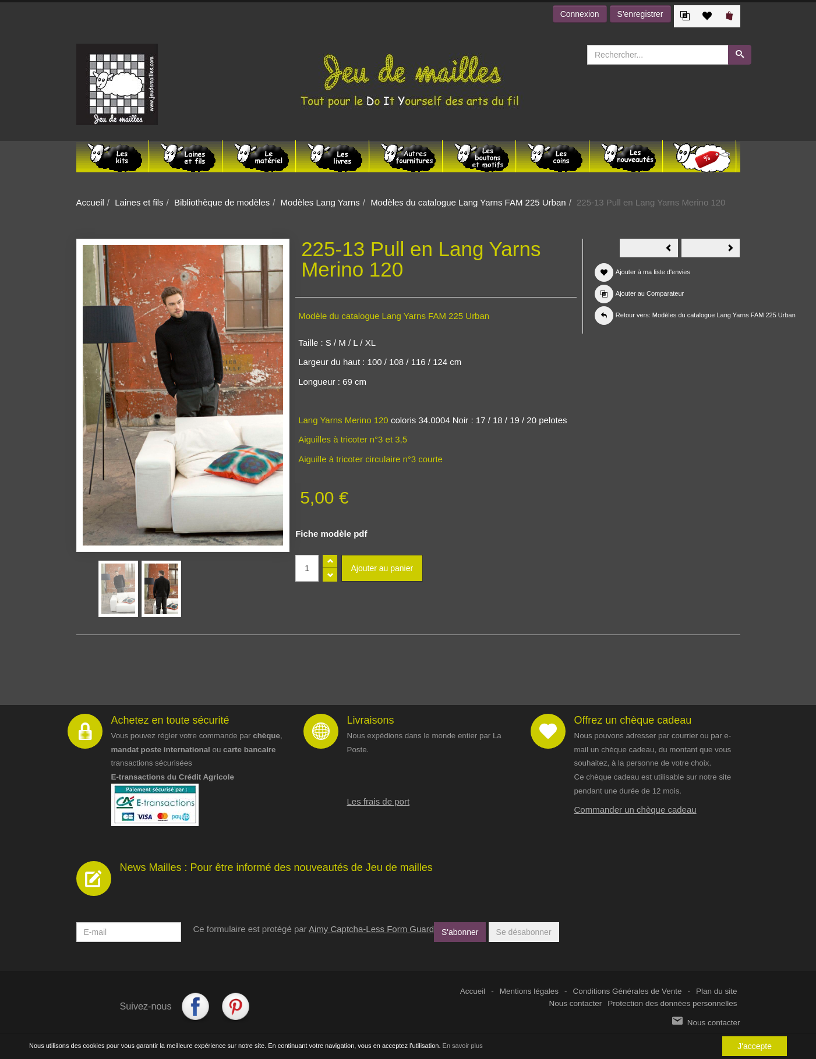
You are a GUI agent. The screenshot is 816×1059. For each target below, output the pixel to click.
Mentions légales (529, 991)
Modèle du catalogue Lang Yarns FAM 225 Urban (393, 316)
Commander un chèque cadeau (635, 809)
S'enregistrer (640, 14)
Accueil (90, 202)
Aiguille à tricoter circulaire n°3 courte (370, 459)
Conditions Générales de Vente (627, 991)
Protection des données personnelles (672, 1003)
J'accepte (754, 1046)
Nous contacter (575, 1003)
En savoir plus (463, 1045)
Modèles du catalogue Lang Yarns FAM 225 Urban (468, 202)
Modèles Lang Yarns (320, 202)
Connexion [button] (579, 14)
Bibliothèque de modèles (222, 202)
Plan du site (716, 991)
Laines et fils (139, 202)
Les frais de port (378, 801)
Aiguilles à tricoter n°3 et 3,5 (352, 439)
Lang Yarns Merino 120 (343, 420)
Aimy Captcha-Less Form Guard (371, 929)
